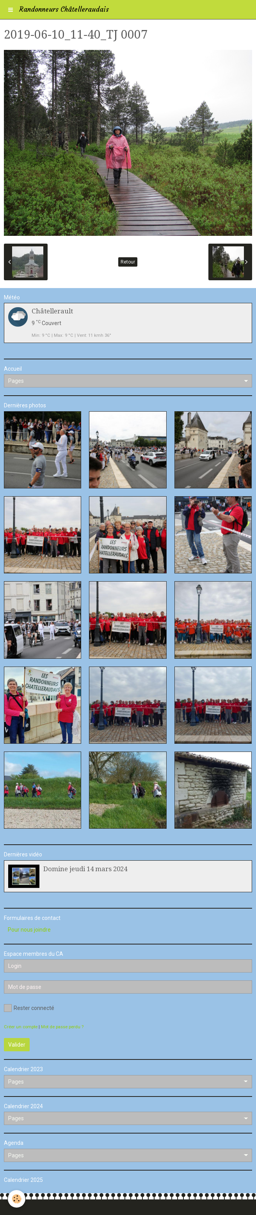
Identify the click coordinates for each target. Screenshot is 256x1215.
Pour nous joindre (29, 930)
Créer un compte (20, 1026)
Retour (128, 262)
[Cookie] (16, 1199)
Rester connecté (29, 1008)
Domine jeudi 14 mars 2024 (85, 869)
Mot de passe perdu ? (62, 1026)
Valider (16, 1045)
